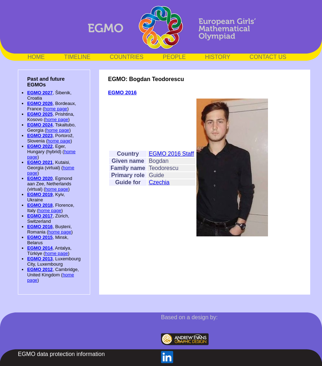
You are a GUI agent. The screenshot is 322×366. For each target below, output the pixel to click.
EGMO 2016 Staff (171, 154)
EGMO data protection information (61, 354)
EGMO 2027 (40, 92)
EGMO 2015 (40, 237)
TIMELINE (77, 57)
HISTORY (217, 57)
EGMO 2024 (40, 124)
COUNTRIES (126, 57)
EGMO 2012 (40, 269)
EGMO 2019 (40, 194)
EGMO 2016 (40, 226)
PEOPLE (174, 57)
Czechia (159, 182)
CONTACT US (268, 57)
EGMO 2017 (40, 216)
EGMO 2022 (40, 146)
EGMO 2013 (40, 258)
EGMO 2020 (40, 178)
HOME (36, 57)
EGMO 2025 (40, 114)
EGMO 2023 (40, 135)
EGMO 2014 (40, 248)
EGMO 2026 (40, 103)
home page (55, 108)
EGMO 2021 (40, 162)
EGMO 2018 (40, 205)
